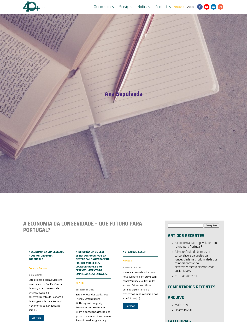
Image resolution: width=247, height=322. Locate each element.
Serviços (125, 7)
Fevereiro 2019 (184, 310)
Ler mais (36, 317)
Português (179, 6)
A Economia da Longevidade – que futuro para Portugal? (46, 255)
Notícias (144, 7)
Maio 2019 (181, 305)
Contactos (163, 7)
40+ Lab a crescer (134, 252)
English (190, 6)
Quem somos (104, 7)
